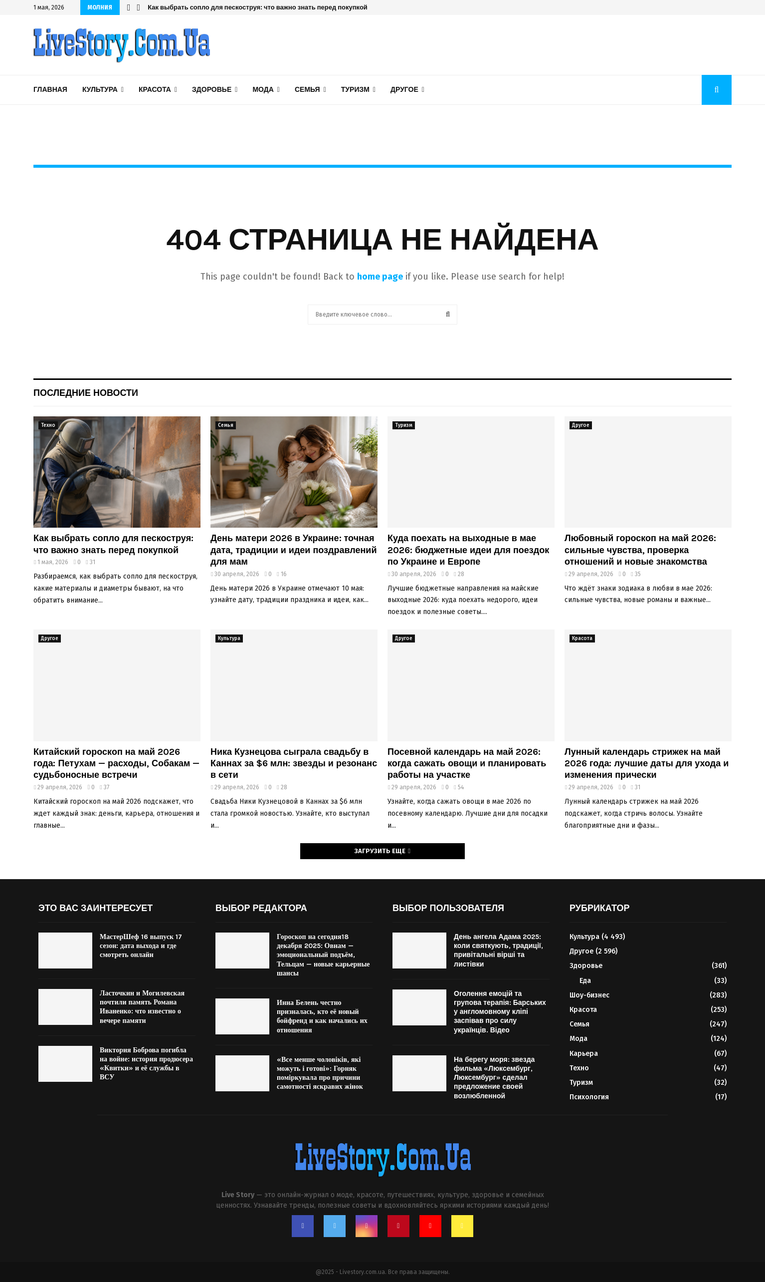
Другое (404, 89)
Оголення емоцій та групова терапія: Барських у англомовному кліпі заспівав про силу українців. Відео (500, 1011)
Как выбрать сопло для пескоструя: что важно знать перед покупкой (113, 544)
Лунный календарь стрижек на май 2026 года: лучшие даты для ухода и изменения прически (647, 763)
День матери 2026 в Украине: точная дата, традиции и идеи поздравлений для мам (293, 550)
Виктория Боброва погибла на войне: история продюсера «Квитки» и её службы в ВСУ (146, 1064)
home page (380, 276)
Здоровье (211, 89)
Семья (307, 89)
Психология (589, 1097)
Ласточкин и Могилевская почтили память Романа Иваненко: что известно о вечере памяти (142, 1007)
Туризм (355, 89)
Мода (262, 89)
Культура (100, 89)
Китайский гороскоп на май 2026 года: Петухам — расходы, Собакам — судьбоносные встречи (116, 763)
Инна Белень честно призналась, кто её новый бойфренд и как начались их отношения (322, 1016)
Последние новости (85, 392)
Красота (155, 89)
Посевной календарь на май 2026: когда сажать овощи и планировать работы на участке (466, 763)
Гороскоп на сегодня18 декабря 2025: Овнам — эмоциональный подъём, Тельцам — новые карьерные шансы (323, 955)
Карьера (584, 1053)
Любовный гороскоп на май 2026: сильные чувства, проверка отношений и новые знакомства (640, 550)
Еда (585, 980)
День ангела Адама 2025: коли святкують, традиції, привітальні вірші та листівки (498, 950)
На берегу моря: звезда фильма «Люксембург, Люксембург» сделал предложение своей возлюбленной (494, 1077)
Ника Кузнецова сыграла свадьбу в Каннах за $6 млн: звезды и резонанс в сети (282, 7)
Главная (50, 89)
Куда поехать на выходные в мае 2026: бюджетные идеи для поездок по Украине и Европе (468, 550)
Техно (48, 425)
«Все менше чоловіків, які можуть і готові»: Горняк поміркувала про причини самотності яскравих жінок (320, 1073)
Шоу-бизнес (589, 995)
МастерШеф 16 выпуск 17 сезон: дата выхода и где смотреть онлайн (141, 946)
